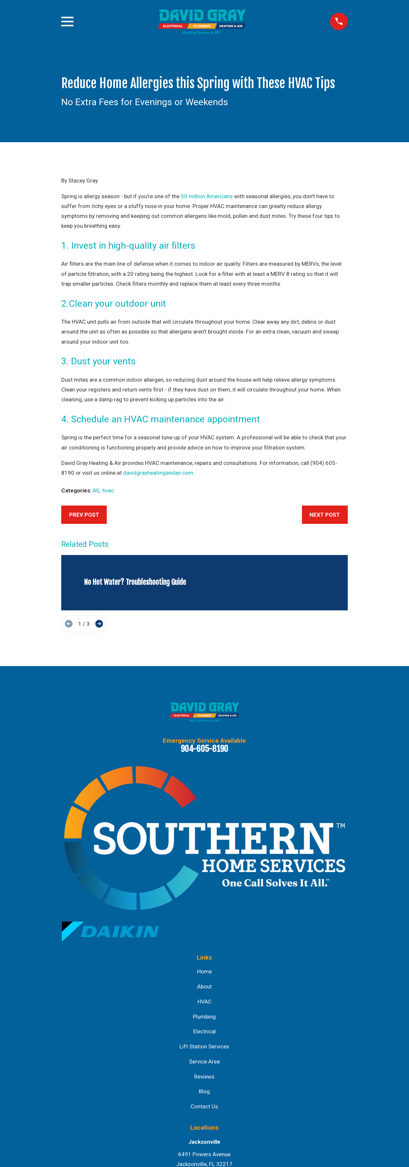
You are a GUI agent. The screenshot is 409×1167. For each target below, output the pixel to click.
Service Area (204, 1061)
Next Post (324, 514)
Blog (204, 1091)
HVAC (204, 1001)
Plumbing (204, 1016)
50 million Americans (207, 196)
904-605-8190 (204, 748)
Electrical (204, 1031)
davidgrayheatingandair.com (158, 472)
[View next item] (99, 623)
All (96, 490)
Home (204, 971)
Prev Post (84, 514)
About (204, 986)
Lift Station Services (204, 1046)
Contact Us (204, 1106)
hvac (108, 490)
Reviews (204, 1076)
